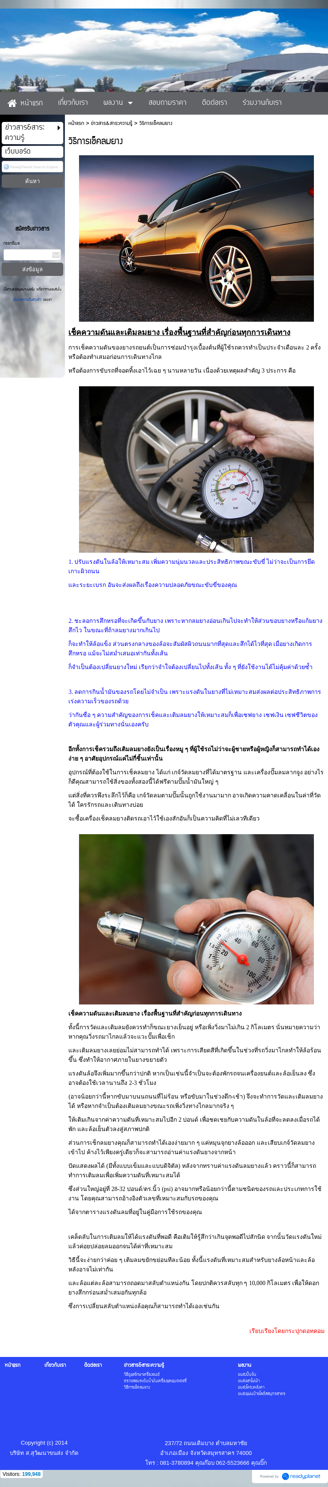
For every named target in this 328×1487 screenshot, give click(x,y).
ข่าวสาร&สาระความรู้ (111, 123)
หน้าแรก (76, 123)
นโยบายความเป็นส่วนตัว (28, 299)
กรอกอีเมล (11, 243)
